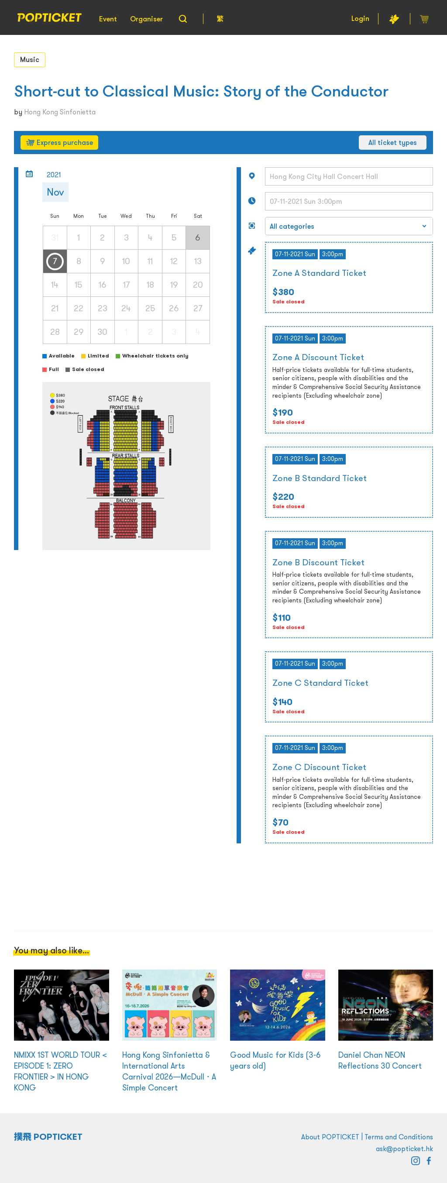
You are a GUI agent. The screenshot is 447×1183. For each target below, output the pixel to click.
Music (29, 59)
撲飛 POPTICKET (48, 1136)
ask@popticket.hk (404, 1148)
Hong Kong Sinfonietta (60, 111)
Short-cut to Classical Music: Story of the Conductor (201, 91)
